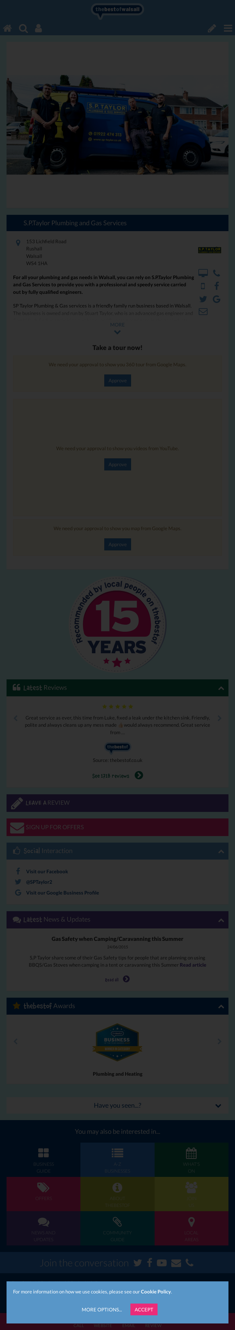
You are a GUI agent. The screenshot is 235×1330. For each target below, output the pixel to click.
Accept (144, 1309)
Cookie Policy (156, 1291)
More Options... (102, 1309)
